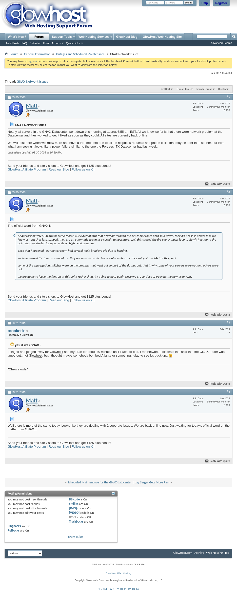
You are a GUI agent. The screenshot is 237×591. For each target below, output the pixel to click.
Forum (39, 36)
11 (125, 589)
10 (121, 589)
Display (222, 89)
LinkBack (166, 89)
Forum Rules (75, 537)
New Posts (12, 43)
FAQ (24, 43)
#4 (228, 391)
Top (227, 552)
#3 (228, 322)
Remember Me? (158, 8)
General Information (37, 54)
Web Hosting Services (94, 36)
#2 (228, 191)
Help (204, 3)
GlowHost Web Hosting (118, 573)
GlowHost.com (182, 552)
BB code (74, 499)
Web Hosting (214, 552)
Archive (199, 552)
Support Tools (62, 36)
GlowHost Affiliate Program (27, 169)
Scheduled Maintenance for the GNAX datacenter (99, 482)
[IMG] (73, 508)
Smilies (74, 504)
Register (221, 3)
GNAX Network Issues (32, 81)
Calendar (35, 43)
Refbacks (14, 530)
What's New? (17, 36)
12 (129, 589)
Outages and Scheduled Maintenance (80, 54)
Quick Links (73, 43)
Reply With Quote (218, 184)
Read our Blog (59, 169)
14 (137, 589)
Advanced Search (221, 42)
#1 (228, 96)
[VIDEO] (74, 513)
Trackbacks (76, 521)
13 (133, 589)
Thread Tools (184, 89)
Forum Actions (51, 43)
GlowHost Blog (126, 36)
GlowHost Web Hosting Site (162, 36)
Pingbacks (14, 526)
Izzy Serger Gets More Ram (152, 482)
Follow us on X (82, 169)
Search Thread (204, 89)
